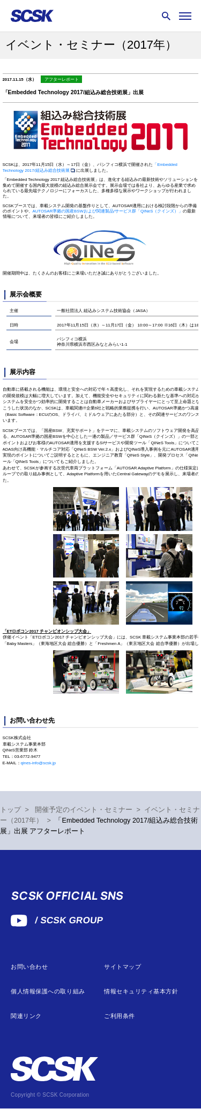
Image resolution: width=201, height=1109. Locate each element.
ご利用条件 (119, 1016)
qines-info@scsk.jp (38, 763)
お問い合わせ (29, 967)
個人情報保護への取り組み (48, 991)
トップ (10, 810)
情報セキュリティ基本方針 (141, 991)
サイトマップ (122, 967)
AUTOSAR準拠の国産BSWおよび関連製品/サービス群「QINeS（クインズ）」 (108, 211)
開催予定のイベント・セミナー (83, 810)
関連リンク (26, 1016)
